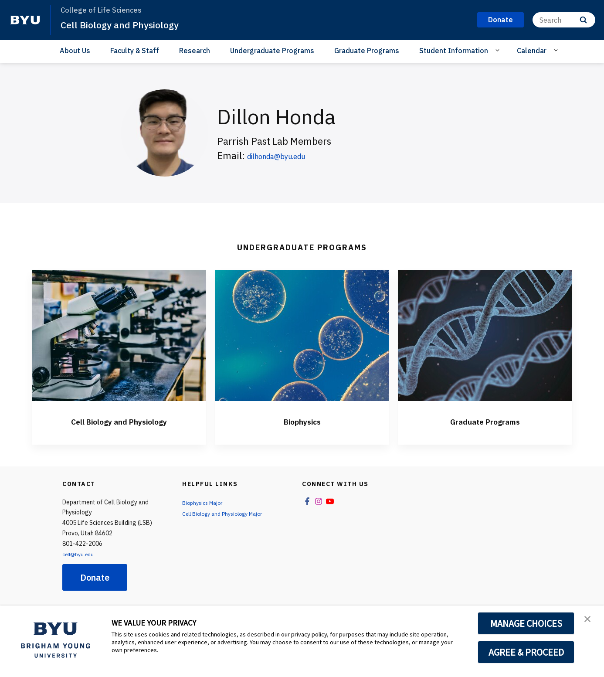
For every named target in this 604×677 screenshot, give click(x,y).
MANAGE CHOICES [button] (526, 623)
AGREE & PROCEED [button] (526, 652)
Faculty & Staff (134, 50)
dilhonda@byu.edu (288, 155)
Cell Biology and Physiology (127, 24)
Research (194, 50)
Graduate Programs (366, 50)
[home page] (25, 20)
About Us (75, 50)
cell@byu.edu (80, 554)
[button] (589, 621)
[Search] (564, 19)
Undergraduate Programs (272, 50)
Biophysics (302, 421)
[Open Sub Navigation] (498, 50)
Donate (94, 577)
